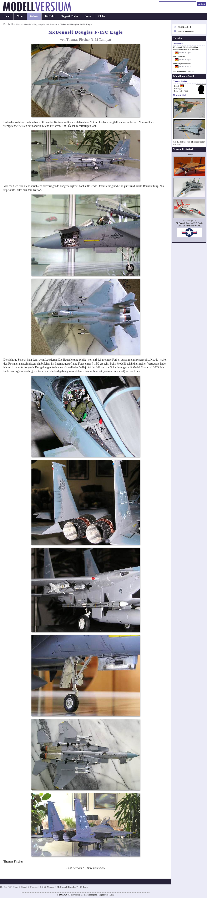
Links (112, 895)
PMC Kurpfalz (179, 57)
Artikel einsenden (185, 31)
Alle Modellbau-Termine (183, 72)
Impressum (103, 895)
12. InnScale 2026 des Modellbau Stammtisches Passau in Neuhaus (185, 48)
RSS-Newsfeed (184, 27)
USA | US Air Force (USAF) (189, 226)
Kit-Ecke (50, 16)
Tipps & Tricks (69, 16)
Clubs (101, 16)
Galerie (34, 16)
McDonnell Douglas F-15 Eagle (189, 223)
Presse (88, 16)
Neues (20, 16)
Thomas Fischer (198, 142)
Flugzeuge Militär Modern (45, 24)
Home (7, 16)
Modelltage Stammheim (182, 63)
